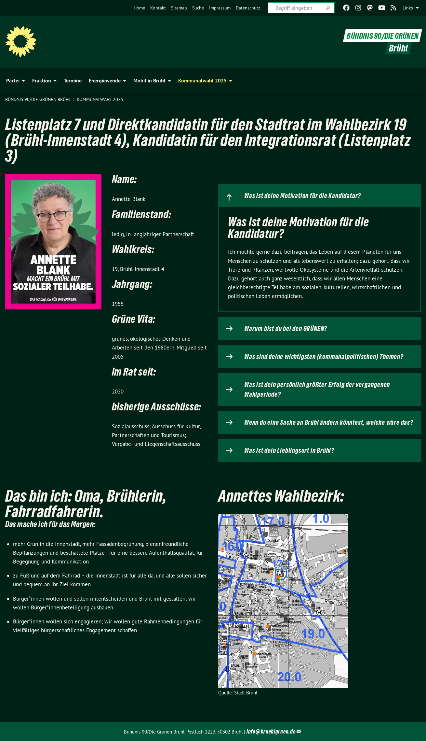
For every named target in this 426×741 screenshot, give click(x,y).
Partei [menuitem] (13, 80)
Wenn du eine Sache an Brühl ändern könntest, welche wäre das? (328, 422)
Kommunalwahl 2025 (100, 99)
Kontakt (158, 8)
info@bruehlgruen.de (270, 731)
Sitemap (179, 8)
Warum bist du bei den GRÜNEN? (285, 329)
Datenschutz (248, 8)
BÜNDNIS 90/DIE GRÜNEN (378, 35)
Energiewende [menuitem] (105, 80)
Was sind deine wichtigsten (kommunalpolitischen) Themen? (324, 357)
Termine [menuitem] (73, 80)
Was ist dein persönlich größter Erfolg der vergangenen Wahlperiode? (317, 389)
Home (139, 8)
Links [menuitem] (408, 8)
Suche (198, 8)
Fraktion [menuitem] (41, 80)
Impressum (220, 8)
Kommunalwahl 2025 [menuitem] (202, 80)
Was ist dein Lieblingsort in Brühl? (289, 450)
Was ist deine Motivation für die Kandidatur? (302, 196)
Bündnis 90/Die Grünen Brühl (38, 99)
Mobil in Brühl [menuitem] (149, 80)
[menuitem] (139, 8)
